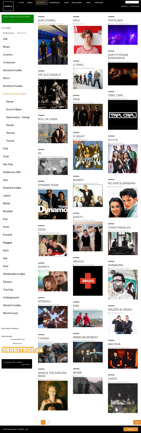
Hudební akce (55, 2)
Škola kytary (77, 2)
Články (30, 2)
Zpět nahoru (26, 364)
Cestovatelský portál (18, 339)
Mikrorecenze (17, 343)
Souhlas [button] (131, 429)
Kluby (66, 2)
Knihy (89, 2)
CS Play (21, 2)
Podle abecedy (8, 33)
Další (137, 422)
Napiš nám (99, 2)
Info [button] (26, 429)
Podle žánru (22, 33)
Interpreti (41, 2)
